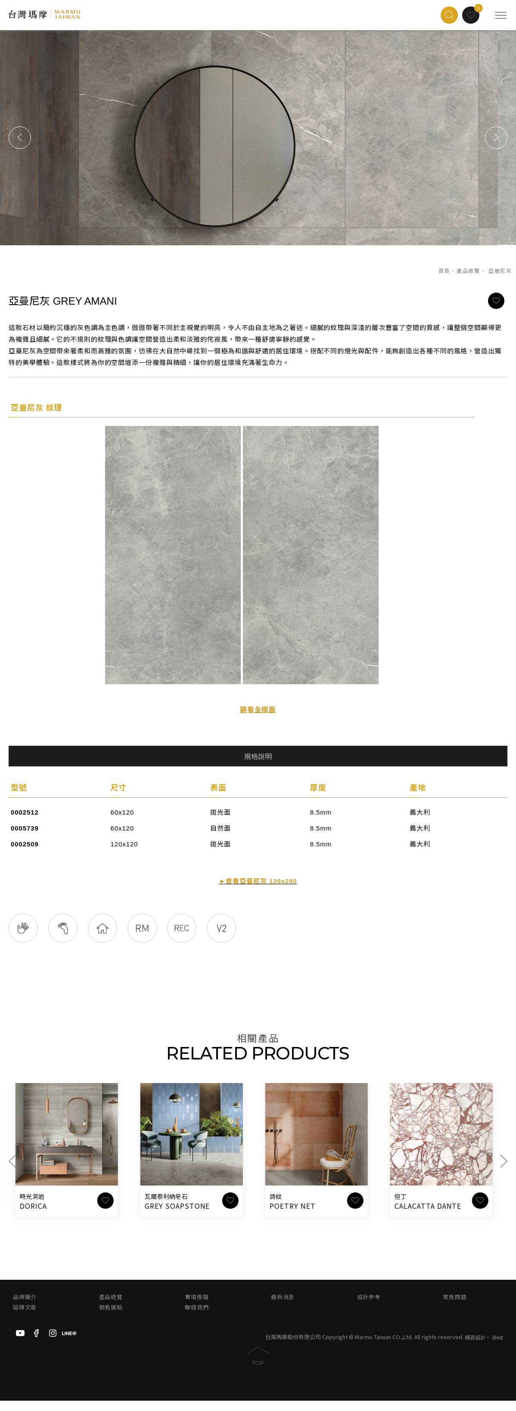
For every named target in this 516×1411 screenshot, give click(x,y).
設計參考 (369, 1307)
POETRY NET (297, 1216)
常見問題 (454, 1307)
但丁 (405, 1207)
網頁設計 (475, 1348)
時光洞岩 (36, 1207)
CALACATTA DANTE (432, 1216)
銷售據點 (111, 1318)
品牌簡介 (25, 1307)
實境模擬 (196, 1307)
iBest (497, 1348)
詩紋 (280, 1207)
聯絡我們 (196, 1318)
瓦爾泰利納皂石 (170, 1207)
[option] (258, 137)
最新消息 (283, 1307)
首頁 (444, 271)
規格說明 (258, 756)
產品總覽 (468, 271)
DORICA (37, 1216)
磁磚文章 (25, 1318)
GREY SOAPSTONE (181, 1216)
